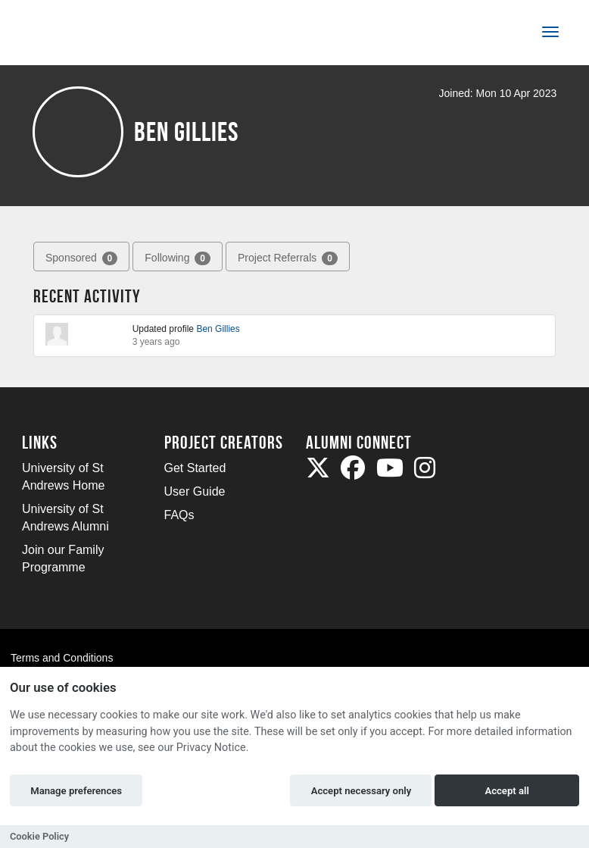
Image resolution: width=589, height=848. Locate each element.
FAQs (179, 514)
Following (177, 258)
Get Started (195, 468)
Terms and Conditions (62, 658)
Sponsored (81, 258)
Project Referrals (288, 258)
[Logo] (72, 35)
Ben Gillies (217, 329)
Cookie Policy (39, 836)
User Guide (195, 491)
